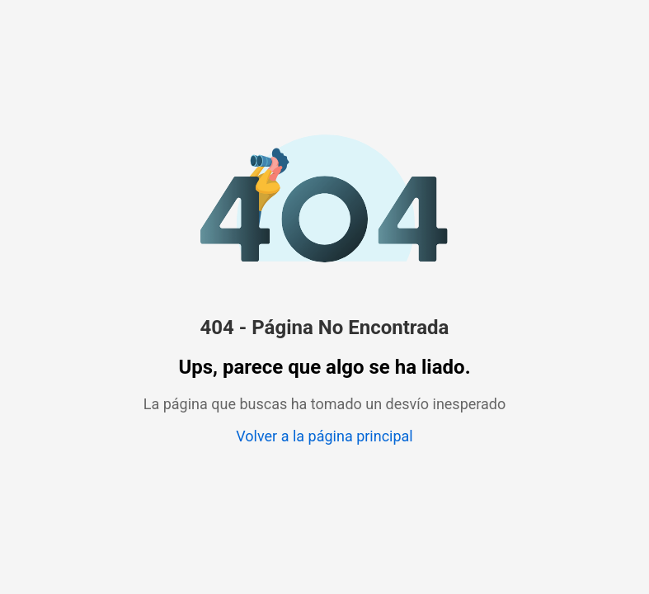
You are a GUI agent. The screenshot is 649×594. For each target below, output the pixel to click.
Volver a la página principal (324, 436)
